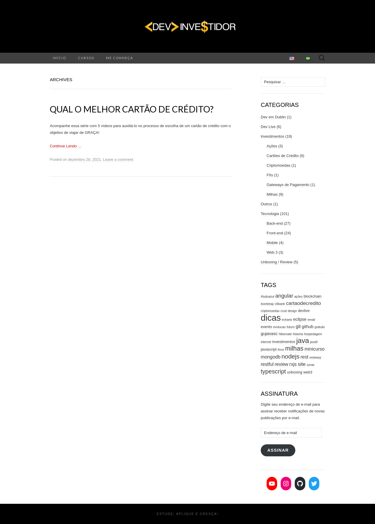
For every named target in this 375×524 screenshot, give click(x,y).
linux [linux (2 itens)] (281, 349)
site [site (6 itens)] (302, 364)
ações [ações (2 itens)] (298, 296)
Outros (266, 204)
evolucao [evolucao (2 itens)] (279, 327)
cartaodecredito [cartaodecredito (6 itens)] (303, 303)
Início (59, 58)
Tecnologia (270, 213)
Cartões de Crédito (283, 155)
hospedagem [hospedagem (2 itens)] (313, 334)
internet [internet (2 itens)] (266, 342)
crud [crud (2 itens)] (284, 311)
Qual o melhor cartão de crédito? (132, 109)
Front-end (275, 233)
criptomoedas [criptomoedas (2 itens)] (270, 311)
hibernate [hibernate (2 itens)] (285, 334)
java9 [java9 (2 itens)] (313, 342)
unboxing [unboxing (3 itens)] (294, 372)
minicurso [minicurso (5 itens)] (314, 348)
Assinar (278, 450)
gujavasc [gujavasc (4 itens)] (269, 333)
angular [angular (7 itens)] (284, 296)
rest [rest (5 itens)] (304, 356)
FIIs (270, 175)
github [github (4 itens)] (307, 326)
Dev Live (268, 126)
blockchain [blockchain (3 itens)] (312, 296)
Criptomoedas (278, 165)
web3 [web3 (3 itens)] (307, 372)
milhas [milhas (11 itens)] (294, 348)
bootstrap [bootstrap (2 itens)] (267, 303)
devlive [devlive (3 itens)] (304, 310)
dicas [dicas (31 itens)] (271, 317)
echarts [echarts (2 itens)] (287, 319)
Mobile (272, 242)
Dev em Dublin (273, 117)
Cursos (86, 58)
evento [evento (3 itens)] (266, 327)
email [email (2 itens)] (311, 319)
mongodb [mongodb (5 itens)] (270, 356)
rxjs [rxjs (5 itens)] (293, 364)
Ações (272, 146)
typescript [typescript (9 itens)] (273, 371)
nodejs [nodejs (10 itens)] (290, 356)
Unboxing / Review (276, 262)
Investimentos (272, 136)
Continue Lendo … (65, 146)
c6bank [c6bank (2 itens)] (280, 303)
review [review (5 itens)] (281, 364)
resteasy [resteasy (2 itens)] (315, 357)
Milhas (272, 194)
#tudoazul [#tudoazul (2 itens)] (267, 296)
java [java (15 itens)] (302, 340)
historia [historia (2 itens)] (298, 334)
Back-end (275, 223)
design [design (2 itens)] (292, 311)
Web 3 (272, 252)
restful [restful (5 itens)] (267, 364)
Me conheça (119, 58)
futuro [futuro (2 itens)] (290, 327)
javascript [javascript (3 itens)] (269, 349)
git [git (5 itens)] (298, 326)
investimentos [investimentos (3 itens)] (283, 341)
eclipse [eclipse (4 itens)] (300, 319)
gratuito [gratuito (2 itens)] (319, 327)
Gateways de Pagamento (288, 184)
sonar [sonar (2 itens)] (311, 364)
